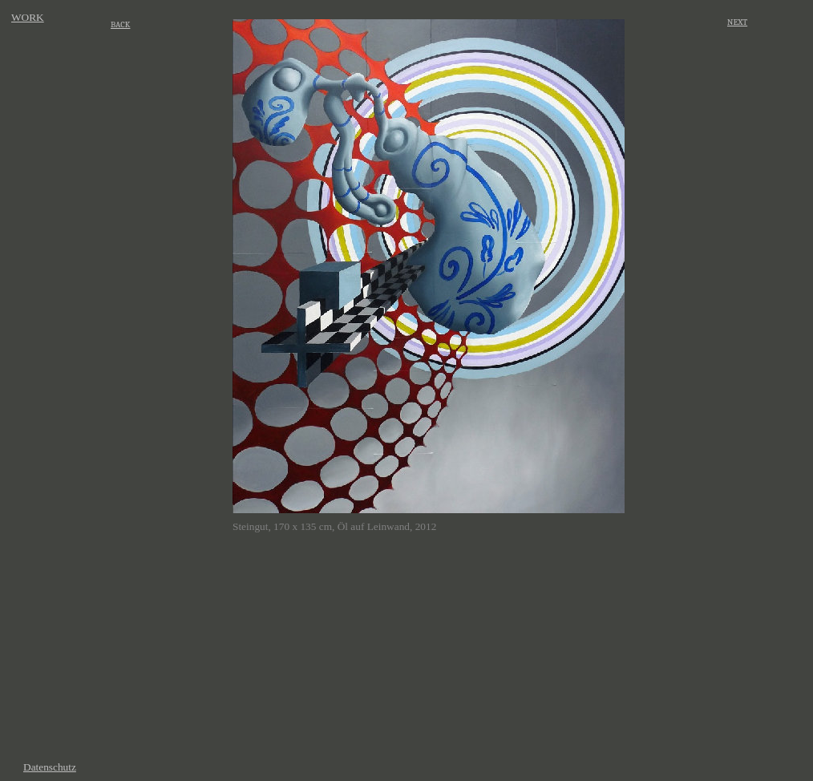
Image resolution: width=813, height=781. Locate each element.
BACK (120, 24)
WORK (27, 17)
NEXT (737, 22)
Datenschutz (49, 767)
